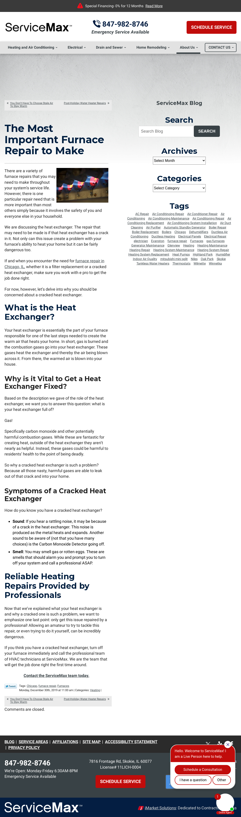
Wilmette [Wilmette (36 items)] (200, 263)
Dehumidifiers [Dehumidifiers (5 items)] (198, 232)
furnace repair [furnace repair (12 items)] (177, 241)
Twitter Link (10, 685)
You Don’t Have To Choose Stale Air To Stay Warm (31, 105)
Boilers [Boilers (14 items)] (166, 232)
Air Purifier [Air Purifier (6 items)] (153, 227)
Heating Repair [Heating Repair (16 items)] (139, 250)
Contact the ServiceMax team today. (56, 675)
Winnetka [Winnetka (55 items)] (215, 263)
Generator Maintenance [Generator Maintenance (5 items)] (147, 245)
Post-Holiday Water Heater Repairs (85, 103)
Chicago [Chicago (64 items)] (180, 232)
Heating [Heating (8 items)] (188, 245)
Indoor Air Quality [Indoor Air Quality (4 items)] (145, 259)
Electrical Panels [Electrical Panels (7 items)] (189, 236)
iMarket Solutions (160, 806)
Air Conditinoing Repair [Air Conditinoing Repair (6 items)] (168, 214)
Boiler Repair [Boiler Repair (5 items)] (217, 227)
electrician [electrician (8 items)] (141, 241)
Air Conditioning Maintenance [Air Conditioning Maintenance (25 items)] (168, 218)
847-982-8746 (125, 24)
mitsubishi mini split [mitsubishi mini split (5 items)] (174, 259)
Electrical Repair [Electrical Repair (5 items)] (215, 236)
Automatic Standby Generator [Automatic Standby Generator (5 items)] (185, 227)
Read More (154, 6)
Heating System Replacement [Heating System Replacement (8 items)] (148, 254)
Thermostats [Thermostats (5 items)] (181, 263)
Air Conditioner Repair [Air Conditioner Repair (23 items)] (202, 214)
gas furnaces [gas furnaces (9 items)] (215, 241)
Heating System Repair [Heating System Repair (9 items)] (213, 250)
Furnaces (63, 685)
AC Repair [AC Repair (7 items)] (142, 214)
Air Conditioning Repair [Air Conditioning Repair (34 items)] (208, 218)
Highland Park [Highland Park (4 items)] (203, 254)
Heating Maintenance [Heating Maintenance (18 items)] (212, 245)
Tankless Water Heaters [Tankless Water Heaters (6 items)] (152, 263)
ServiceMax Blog (179, 103)
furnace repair (47, 685)
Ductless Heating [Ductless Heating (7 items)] (163, 236)
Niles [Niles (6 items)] (194, 259)
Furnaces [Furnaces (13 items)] (196, 241)
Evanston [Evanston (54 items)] (157, 241)
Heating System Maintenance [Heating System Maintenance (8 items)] (173, 250)
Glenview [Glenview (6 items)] (173, 245)
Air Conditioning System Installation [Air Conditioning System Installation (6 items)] (192, 223)
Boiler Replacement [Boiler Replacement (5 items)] (145, 232)
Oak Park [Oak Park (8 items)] (207, 259)
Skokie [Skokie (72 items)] (221, 259)
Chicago (32, 685)
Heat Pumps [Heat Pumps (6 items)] (181, 254)
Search (206, 131)
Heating (95, 689)
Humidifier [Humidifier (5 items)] (223, 254)
